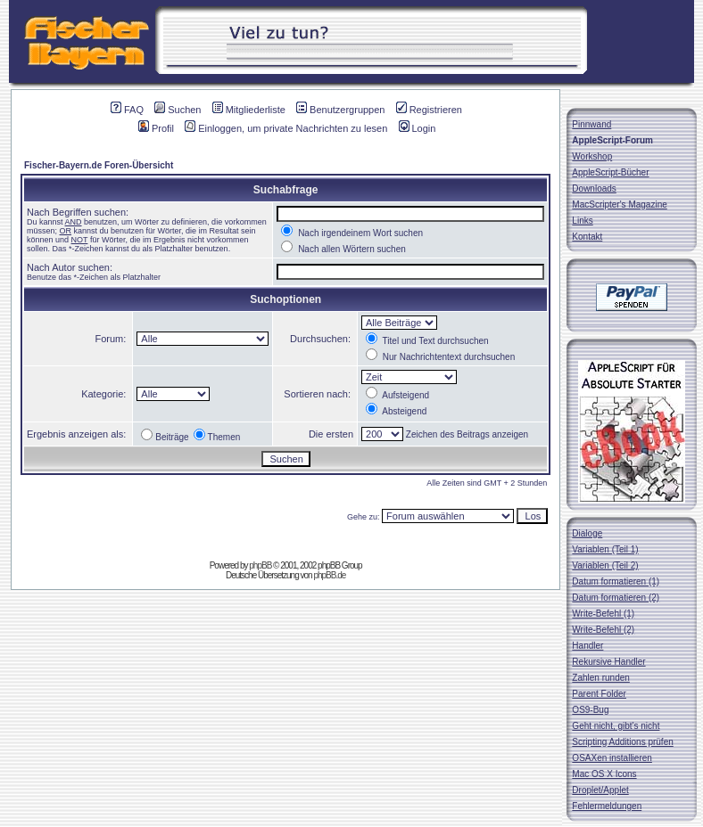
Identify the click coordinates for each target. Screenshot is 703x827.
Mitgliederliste (248, 109)
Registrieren (429, 109)
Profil (156, 128)
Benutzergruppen (340, 109)
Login (417, 128)
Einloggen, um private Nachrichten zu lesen (286, 128)
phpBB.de (329, 575)
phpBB (260, 565)
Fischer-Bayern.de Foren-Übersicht (98, 165)
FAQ (127, 109)
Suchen (177, 109)
